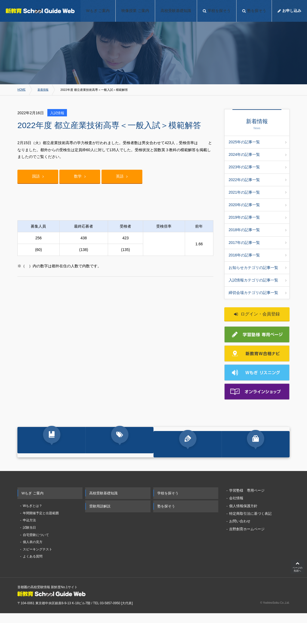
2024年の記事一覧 (258, 154)
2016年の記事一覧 (258, 255)
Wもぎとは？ (32, 515)
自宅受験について (36, 544)
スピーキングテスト (37, 558)
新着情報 (44, 89)
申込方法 (29, 529)
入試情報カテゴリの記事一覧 (258, 280)
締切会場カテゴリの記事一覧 (258, 292)
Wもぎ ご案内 (33, 502)
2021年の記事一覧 (258, 192)
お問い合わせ (239, 530)
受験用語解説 (99, 515)
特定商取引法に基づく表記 (250, 523)
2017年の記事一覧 (258, 242)
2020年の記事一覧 (258, 205)
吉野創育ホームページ (247, 538)
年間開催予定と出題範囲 (41, 522)
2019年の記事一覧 (258, 217)
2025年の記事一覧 (258, 142)
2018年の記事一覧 (258, 230)
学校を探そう (168, 502)
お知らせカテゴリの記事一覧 (258, 267)
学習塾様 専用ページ (247, 499)
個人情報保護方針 (243, 515)
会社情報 (236, 507)
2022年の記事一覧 (258, 180)
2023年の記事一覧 (258, 167)
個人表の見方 (32, 551)
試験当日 (29, 537)
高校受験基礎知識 (103, 502)
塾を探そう (166, 515)
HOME (21, 89)
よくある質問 (32, 566)
